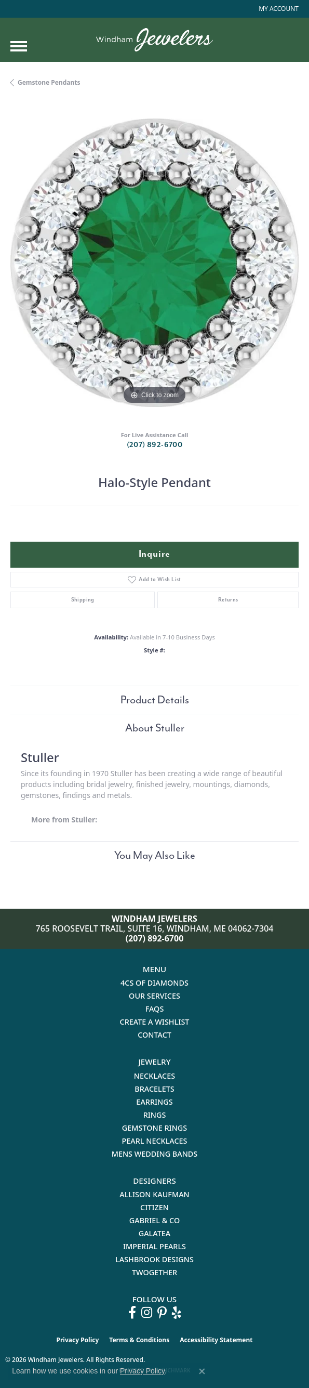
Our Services (154, 996)
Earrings (154, 1102)
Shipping (83, 599)
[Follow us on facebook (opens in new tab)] (132, 1312)
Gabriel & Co (154, 1220)
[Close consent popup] (202, 1371)
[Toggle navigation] (18, 46)
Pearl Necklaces (154, 1141)
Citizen (154, 1207)
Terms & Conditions (139, 1339)
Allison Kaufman (154, 1194)
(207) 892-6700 (155, 444)
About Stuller (154, 728)
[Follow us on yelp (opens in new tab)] (176, 1312)
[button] (278, 9)
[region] (154, 263)
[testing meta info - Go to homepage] (154, 39)
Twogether (154, 1272)
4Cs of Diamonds (154, 983)
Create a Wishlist (155, 1022)
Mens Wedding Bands (155, 1154)
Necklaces (154, 1076)
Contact (154, 1035)
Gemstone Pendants (49, 82)
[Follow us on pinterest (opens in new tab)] (162, 1312)
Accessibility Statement (216, 1339)
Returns (228, 599)
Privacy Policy (78, 1339)
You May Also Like (154, 855)
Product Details (154, 699)
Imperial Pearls (154, 1246)
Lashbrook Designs (154, 1259)
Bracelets (154, 1089)
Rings (154, 1115)
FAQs (154, 1009)
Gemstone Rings (154, 1128)
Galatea (155, 1233)
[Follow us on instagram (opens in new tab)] (146, 1312)
